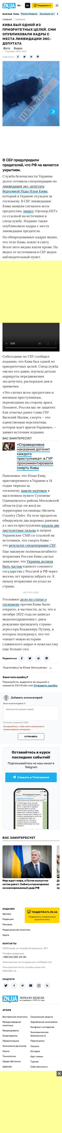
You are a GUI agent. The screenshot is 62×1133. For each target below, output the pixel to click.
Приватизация (10, 1040)
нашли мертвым (34, 490)
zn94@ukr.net (44, 962)
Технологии (9, 1056)
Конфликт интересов (42, 1027)
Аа (27, 5)
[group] (31, 107)
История (35, 1051)
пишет (28, 211)
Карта (5, 935)
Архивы (6, 914)
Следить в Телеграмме (31, 777)
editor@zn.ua (9, 970)
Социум (34, 1046)
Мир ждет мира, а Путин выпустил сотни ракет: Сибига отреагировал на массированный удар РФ (25, 884)
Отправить (30, 736)
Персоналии (37, 1040)
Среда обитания (11, 1061)
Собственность (39, 1066)
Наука (5, 1051)
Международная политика (11, 1024)
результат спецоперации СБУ (32, 545)
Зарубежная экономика (44, 1022)
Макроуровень (10, 1030)
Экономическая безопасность (39, 1034)
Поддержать (42, 5)
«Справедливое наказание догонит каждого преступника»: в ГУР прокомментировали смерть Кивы (35, 456)
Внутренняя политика (14, 1016)
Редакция (8, 919)
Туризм (34, 1061)
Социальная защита (41, 1016)
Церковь (7, 1066)
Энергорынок (10, 1035)
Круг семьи (36, 1056)
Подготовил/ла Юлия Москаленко (25, 667)
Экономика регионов (14, 1046)
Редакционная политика (16, 929)
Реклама (7, 924)
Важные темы (10, 14)
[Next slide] (57, 14)
